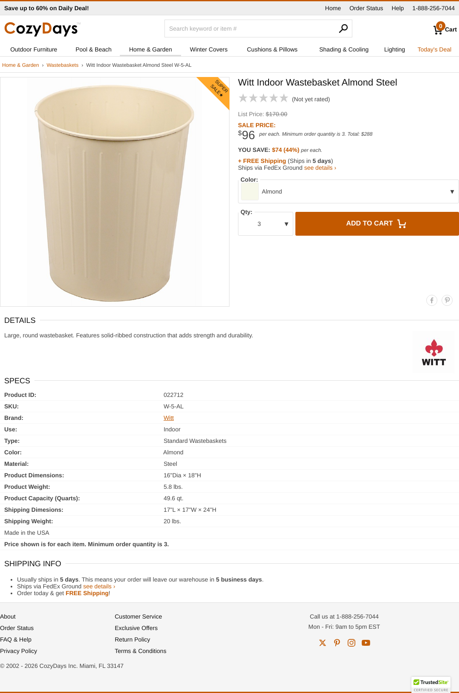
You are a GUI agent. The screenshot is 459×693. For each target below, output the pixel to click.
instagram (351, 643)
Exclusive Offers (136, 628)
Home (333, 8)
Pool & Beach (94, 49)
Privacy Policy (18, 650)
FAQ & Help (15, 639)
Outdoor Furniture (33, 49)
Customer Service (138, 616)
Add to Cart (377, 224)
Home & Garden (150, 49)
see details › (320, 167)
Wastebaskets (63, 65)
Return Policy (132, 639)
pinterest (337, 643)
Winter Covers (209, 49)
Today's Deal (434, 49)
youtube (366, 643)
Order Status (366, 8)
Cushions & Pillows (272, 49)
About (8, 616)
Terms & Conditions (140, 650)
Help (398, 8)
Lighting (394, 49)
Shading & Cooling (343, 49)
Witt (169, 417)
